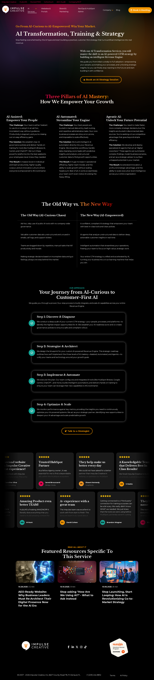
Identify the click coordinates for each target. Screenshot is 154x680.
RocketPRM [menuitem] (35, 2)
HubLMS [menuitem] (23, 2)
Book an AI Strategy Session (100, 79)
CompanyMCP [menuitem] (75, 2)
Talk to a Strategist (77, 431)
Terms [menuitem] (112, 675)
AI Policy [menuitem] (123, 675)
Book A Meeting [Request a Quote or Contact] (140, 10)
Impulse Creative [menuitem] (9, 2)
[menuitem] (107, 10)
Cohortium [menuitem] (48, 2)
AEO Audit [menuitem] (61, 2)
